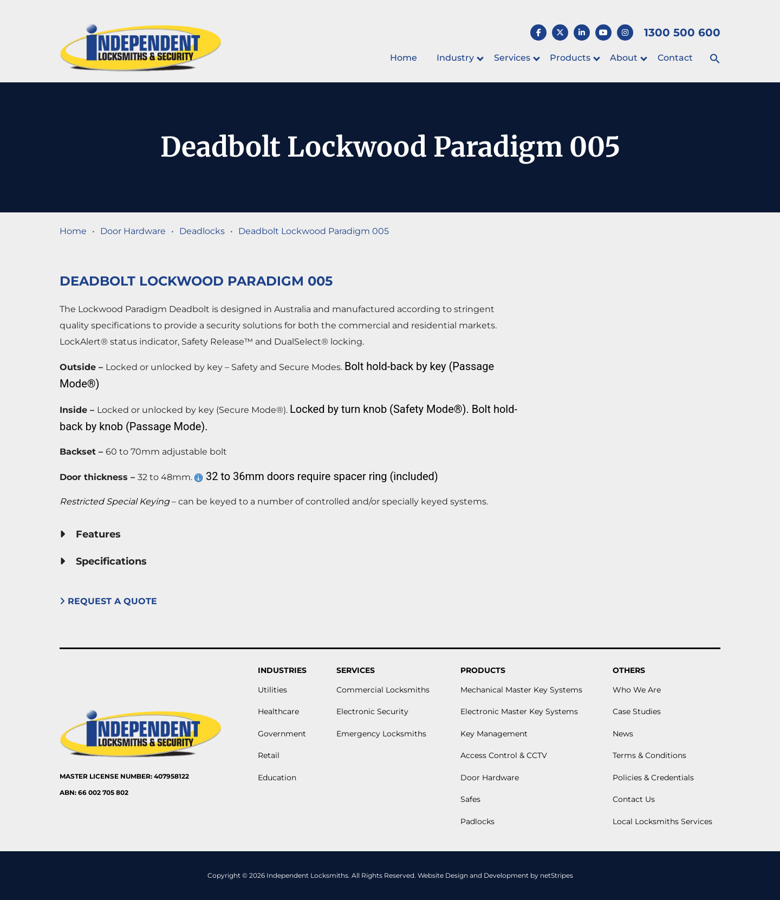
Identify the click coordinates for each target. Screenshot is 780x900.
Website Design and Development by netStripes (495, 875)
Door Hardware (133, 231)
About (624, 58)
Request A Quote (110, 601)
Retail (269, 755)
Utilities (272, 690)
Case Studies (637, 711)
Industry (455, 58)
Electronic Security (372, 711)
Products (570, 58)
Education (277, 777)
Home (403, 58)
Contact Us (634, 799)
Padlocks (477, 821)
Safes (470, 799)
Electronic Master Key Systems (519, 711)
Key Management (494, 734)
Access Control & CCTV (503, 755)
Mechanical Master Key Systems (521, 690)
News (623, 734)
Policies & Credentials (653, 777)
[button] (715, 59)
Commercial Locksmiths (383, 690)
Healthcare (278, 711)
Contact (675, 58)
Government (282, 734)
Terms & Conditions (649, 755)
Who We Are (637, 690)
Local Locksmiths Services (662, 821)
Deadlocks (202, 231)
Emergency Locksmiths (381, 734)
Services (512, 58)
